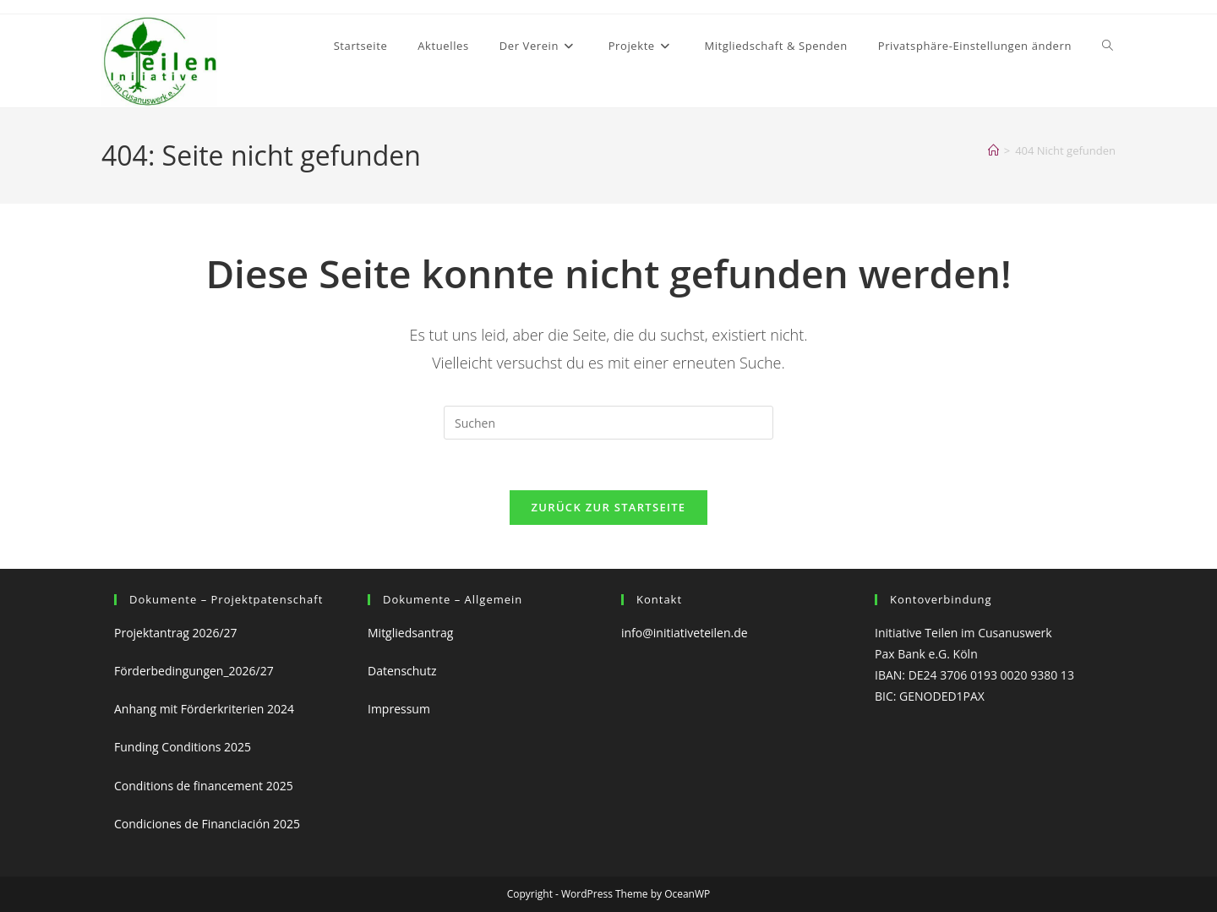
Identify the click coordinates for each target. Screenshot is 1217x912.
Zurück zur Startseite (609, 508)
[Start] (993, 150)
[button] (975, 45)
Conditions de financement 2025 (203, 786)
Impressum (402, 710)
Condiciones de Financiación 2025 (207, 824)
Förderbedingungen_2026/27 (194, 671)
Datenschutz (402, 671)
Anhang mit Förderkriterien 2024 (204, 710)
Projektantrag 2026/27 (175, 633)
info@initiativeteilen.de (684, 633)
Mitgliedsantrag (410, 633)
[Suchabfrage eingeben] (608, 423)
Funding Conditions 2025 (182, 748)
